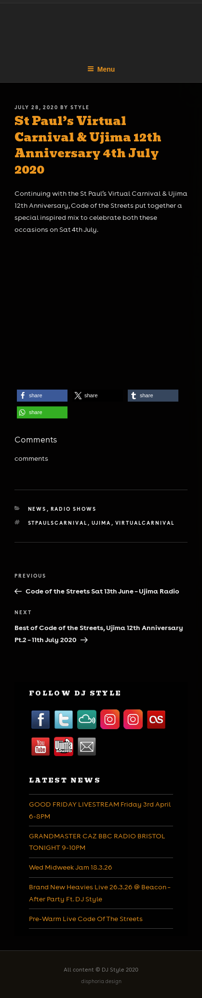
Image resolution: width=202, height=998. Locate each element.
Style (80, 107)
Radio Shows (74, 508)
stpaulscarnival (58, 522)
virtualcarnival (145, 522)
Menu (101, 69)
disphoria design (101, 981)
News (37, 508)
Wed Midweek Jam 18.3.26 (70, 867)
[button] (42, 396)
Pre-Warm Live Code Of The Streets (86, 918)
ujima (101, 522)
